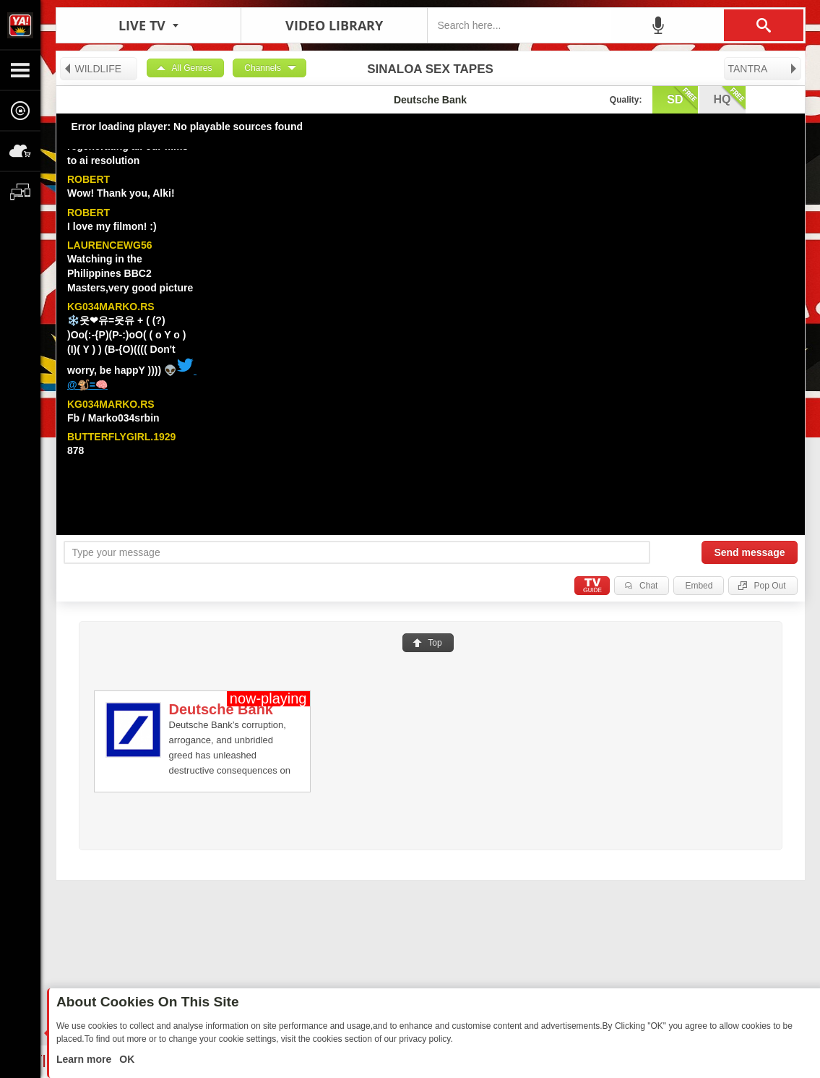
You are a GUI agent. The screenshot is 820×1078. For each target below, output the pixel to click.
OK (125, 1059)
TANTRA (763, 68)
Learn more (85, 1059)
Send (749, 552)
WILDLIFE (92, 68)
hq (730, 98)
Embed (698, 586)
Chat (648, 586)
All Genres (192, 68)
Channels (262, 68)
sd (682, 98)
